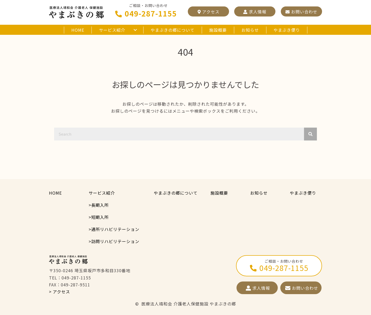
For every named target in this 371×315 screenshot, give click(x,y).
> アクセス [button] (59, 291)
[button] (208, 11)
